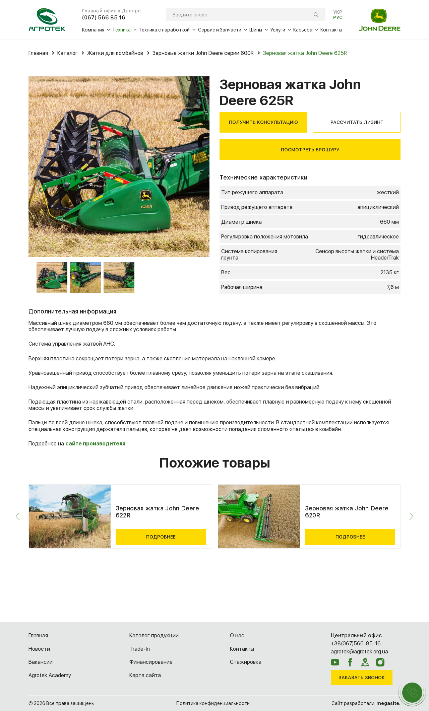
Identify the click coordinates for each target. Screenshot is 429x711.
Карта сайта (145, 675)
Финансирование (151, 662)
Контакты (242, 649)
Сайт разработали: (366, 703)
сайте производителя (95, 443)
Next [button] (410, 516)
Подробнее (161, 537)
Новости (39, 649)
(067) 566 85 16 (103, 17)
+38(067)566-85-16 (356, 643)
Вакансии (40, 662)
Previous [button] (19, 516)
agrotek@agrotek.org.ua (359, 651)
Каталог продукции (154, 635)
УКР (337, 12)
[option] (118, 166)
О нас (237, 635)
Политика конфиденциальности (213, 703)
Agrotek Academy (49, 675)
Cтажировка (245, 662)
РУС (338, 17)
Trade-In (139, 649)
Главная (38, 635)
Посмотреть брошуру (310, 149)
